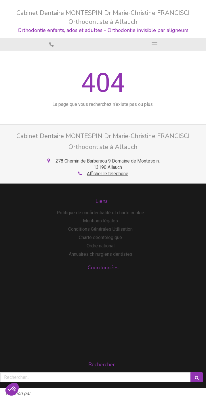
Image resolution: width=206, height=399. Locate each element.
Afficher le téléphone (107, 173)
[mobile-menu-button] (154, 44)
